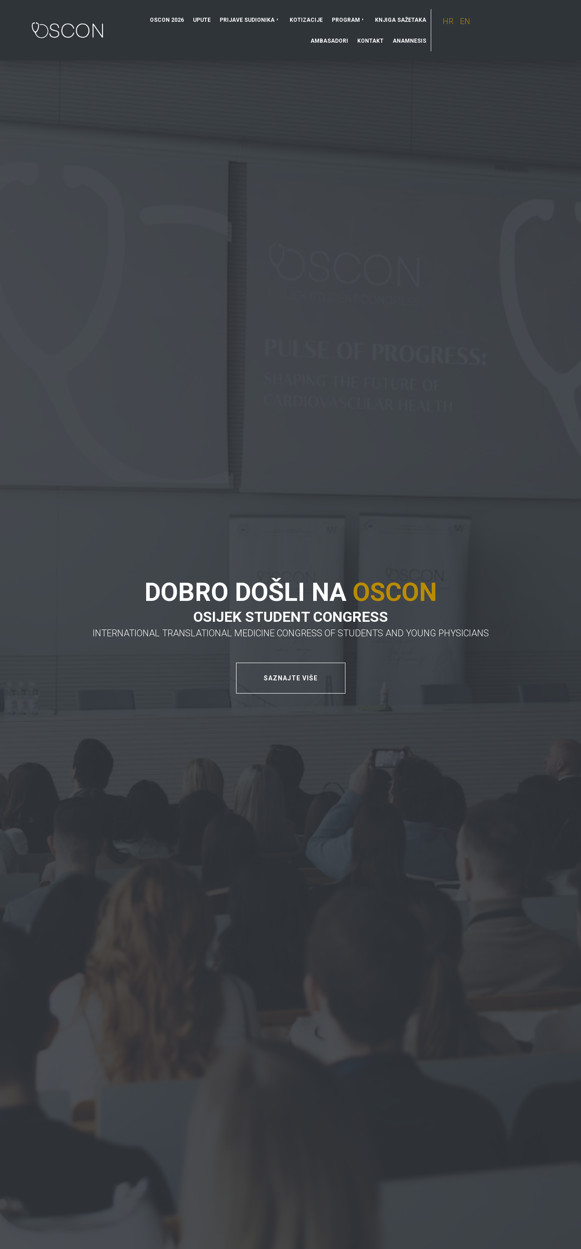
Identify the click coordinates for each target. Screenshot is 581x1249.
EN (465, 21)
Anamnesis (409, 41)
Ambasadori (329, 41)
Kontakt (370, 41)
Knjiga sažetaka (400, 20)
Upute (202, 20)
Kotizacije (306, 20)
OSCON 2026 (167, 20)
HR (449, 21)
